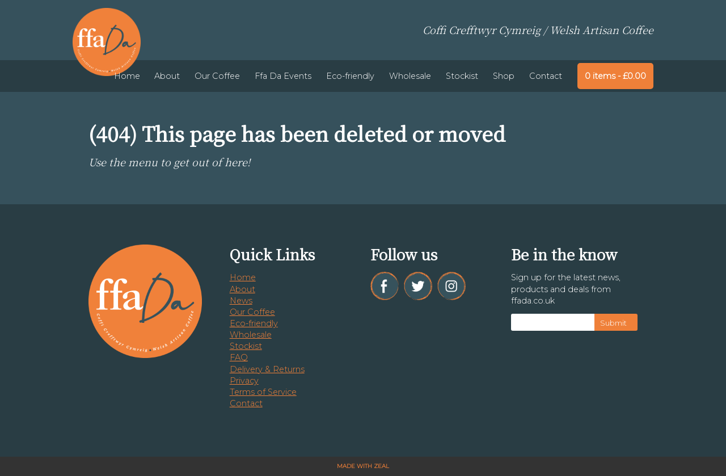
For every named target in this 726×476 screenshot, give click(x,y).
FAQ (239, 357)
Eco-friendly (350, 76)
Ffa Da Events (283, 76)
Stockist (462, 76)
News (241, 301)
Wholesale (410, 76)
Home (127, 76)
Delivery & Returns (267, 369)
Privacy (244, 381)
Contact (545, 76)
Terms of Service (263, 392)
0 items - (615, 76)
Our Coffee (217, 76)
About (167, 76)
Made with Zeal (363, 466)
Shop (503, 76)
